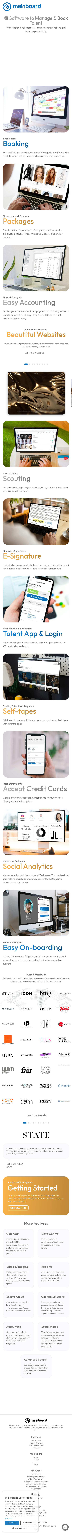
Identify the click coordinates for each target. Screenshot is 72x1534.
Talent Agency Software (36, 1477)
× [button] (35, 1494)
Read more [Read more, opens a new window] (8, 1518)
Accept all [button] (12, 1523)
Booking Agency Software (36, 1484)
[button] (26, 364)
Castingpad (36, 1448)
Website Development (36, 1479)
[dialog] (20, 1511)
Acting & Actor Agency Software (36, 1481)
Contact (36, 1460)
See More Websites (36, 353)
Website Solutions (36, 1443)
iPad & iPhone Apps (36, 1445)
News (36, 1465)
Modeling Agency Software (36, 1486)
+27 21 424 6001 (40, 1513)
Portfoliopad (36, 1440)
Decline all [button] (28, 1523)
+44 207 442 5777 (38, 1515)
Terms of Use (42, 1522)
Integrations (36, 1489)
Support (36, 1462)
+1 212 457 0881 (39, 1510)
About (36, 1457)
